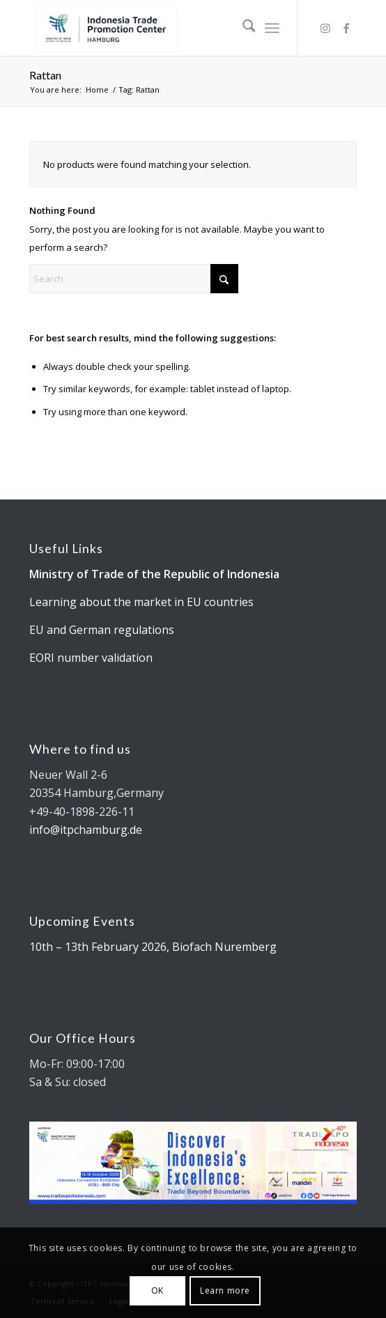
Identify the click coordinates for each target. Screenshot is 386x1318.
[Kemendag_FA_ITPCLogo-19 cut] (160, 28)
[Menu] (272, 28)
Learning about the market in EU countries (141, 602)
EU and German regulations (101, 629)
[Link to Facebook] (346, 27)
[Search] (242, 28)
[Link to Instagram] (325, 27)
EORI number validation (91, 657)
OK (157, 1290)
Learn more (225, 1290)
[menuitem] (242, 28)
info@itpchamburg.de (85, 829)
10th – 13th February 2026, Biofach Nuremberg (153, 946)
